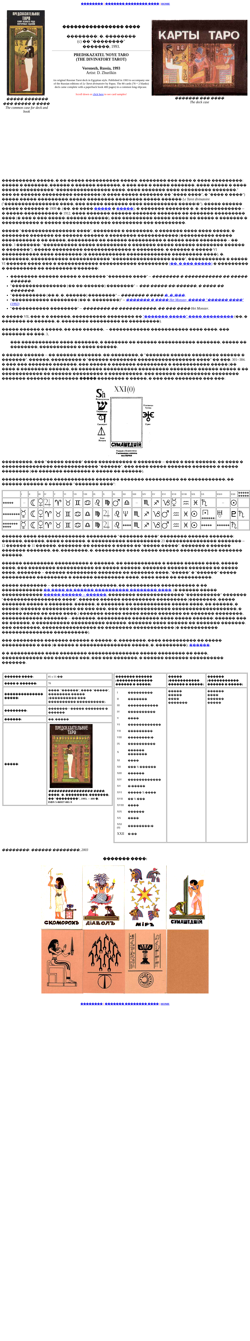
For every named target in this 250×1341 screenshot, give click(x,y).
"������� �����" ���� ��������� (188, 316)
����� (102, 208)
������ (199, 645)
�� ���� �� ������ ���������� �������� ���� (108, 590)
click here (98, 94)
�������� (92, 3)
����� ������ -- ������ (75, 594)
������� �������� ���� (132, 3)
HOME (165, 3)
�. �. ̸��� (174, 295)
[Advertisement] (125, 144)
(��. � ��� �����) (190, 263)
